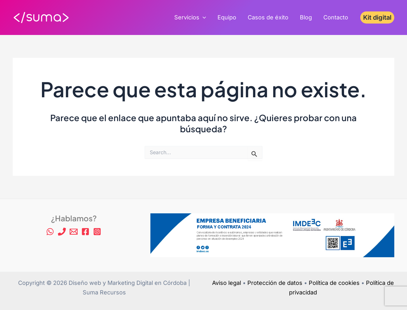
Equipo (226, 17)
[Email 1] (74, 232)
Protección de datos (274, 282)
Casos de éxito (268, 17)
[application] (202, 17)
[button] (377, 17)
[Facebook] (85, 232)
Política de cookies (334, 282)
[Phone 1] (62, 232)
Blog (306, 17)
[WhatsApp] (50, 232)
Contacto (335, 17)
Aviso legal (226, 282)
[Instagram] (97, 232)
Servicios (190, 17)
